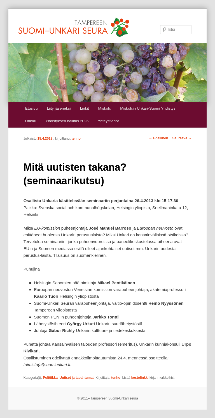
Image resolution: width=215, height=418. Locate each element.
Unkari (30, 121)
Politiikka (50, 378)
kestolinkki (140, 378)
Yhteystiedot (108, 121)
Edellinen (158, 138)
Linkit (84, 108)
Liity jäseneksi (59, 108)
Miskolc (104, 108)
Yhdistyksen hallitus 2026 (66, 121)
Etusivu (31, 108)
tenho (76, 138)
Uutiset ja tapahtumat (77, 378)
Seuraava (181, 138)
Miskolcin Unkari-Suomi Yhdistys (148, 108)
